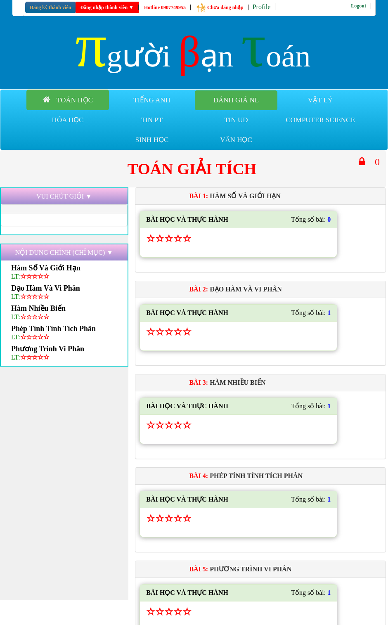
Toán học (68, 99)
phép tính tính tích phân (53, 328)
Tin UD (236, 120)
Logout (358, 6)
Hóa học (68, 120)
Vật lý (320, 100)
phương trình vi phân (47, 349)
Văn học (236, 140)
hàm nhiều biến (38, 308)
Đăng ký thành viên (50, 7)
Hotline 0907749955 (165, 7)
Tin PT (152, 120)
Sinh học (152, 140)
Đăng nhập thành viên (107, 7)
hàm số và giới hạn (45, 268)
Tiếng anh (151, 100)
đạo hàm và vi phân (45, 288)
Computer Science (320, 120)
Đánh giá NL (236, 100)
